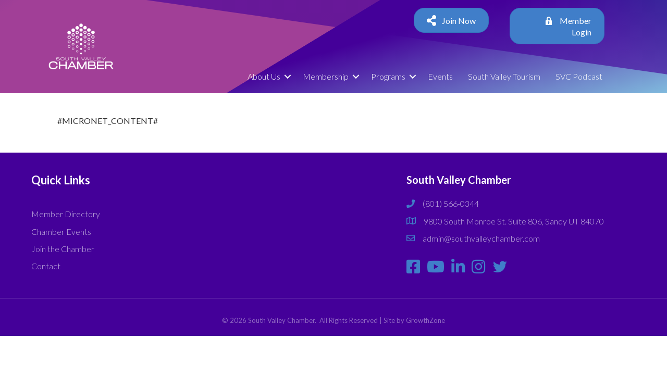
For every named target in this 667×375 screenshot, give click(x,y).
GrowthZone (425, 320)
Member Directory (65, 214)
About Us (264, 76)
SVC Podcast (578, 76)
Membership (326, 76)
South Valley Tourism (504, 76)
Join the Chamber (62, 249)
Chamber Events (61, 231)
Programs (388, 76)
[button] (451, 20)
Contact (45, 266)
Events (440, 76)
